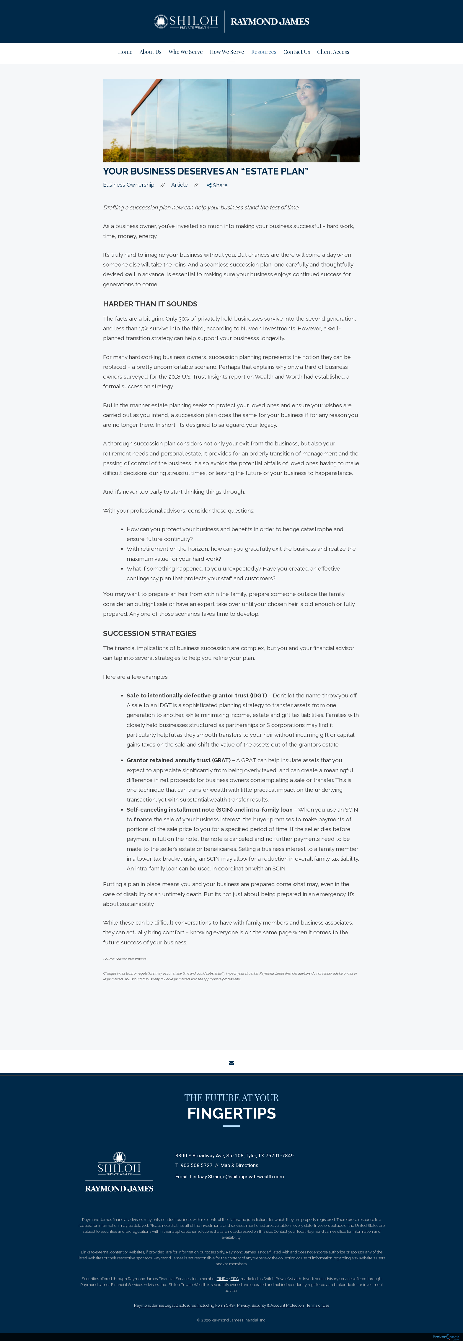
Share (217, 185)
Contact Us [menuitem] (296, 51)
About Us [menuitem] (151, 51)
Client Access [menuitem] (333, 51)
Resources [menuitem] (263, 51)
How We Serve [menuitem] (227, 51)
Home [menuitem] (125, 51)
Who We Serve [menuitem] (186, 51)
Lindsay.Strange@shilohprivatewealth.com (237, 1177)
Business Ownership (128, 185)
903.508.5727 (197, 1165)
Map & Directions (239, 1165)
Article (179, 185)
